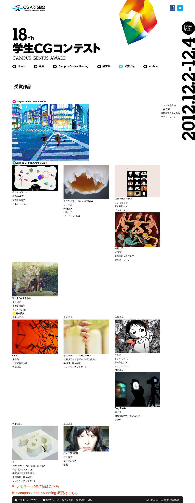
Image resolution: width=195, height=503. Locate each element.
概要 (39, 66)
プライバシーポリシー (28, 500)
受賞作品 (126, 66)
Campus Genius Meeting (70, 66)
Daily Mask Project (123, 199)
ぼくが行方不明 (71, 453)
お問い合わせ (52, 500)
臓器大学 (119, 248)
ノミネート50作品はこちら (35, 486)
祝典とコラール (19, 192)
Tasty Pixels (120, 408)
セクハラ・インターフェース (77, 355)
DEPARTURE (85, 500)
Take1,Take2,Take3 (21, 298)
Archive (150, 66)
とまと (118, 355)
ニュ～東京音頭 (168, 105)
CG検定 (69, 500)
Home (18, 66)
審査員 (103, 66)
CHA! (15, 355)
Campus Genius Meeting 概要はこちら (45, 493)
